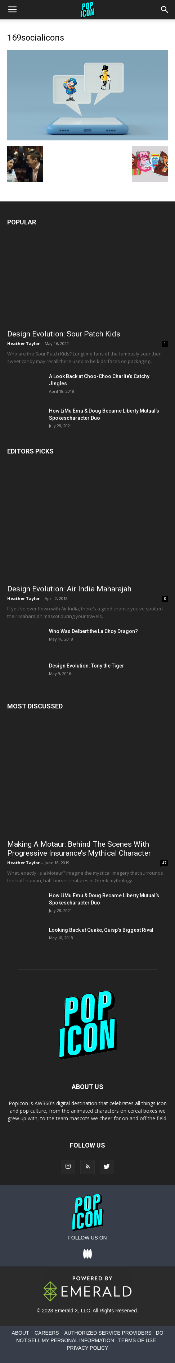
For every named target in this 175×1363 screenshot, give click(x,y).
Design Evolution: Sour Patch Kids (63, 334)
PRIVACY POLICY (87, 1348)
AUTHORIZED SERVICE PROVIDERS (107, 1333)
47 (164, 862)
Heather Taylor (23, 343)
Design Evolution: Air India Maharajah (69, 589)
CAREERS (47, 1333)
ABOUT (20, 1333)
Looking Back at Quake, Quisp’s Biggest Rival (101, 930)
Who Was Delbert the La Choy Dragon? (93, 631)
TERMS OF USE (137, 1340)
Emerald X (66, 1310)
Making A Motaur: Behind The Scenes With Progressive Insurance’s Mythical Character (79, 848)
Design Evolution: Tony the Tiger (86, 666)
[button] (165, 9)
